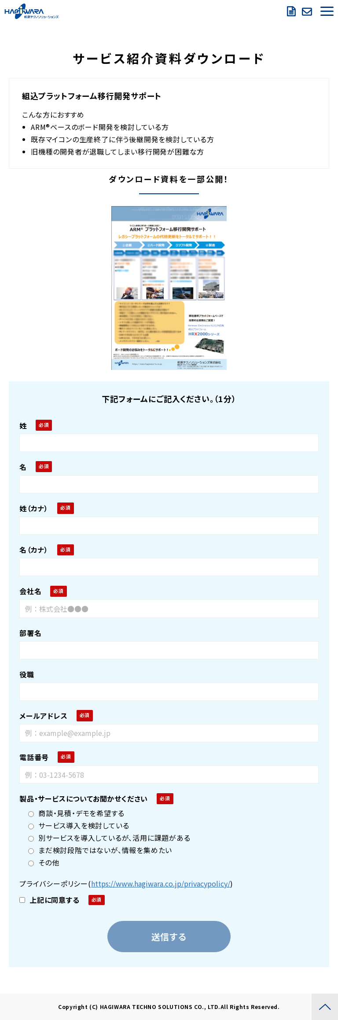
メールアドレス (43, 715)
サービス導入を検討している (78, 825)
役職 (26, 674)
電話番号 (34, 757)
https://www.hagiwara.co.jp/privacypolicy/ (160, 883)
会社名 (30, 591)
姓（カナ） (33, 508)
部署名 (30, 633)
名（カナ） (33, 549)
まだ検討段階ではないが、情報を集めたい (100, 850)
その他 (43, 862)
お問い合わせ (308, 11)
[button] (327, 11)
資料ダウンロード (292, 11)
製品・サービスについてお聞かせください (83, 798)
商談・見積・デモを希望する (76, 813)
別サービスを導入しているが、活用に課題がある (109, 837)
